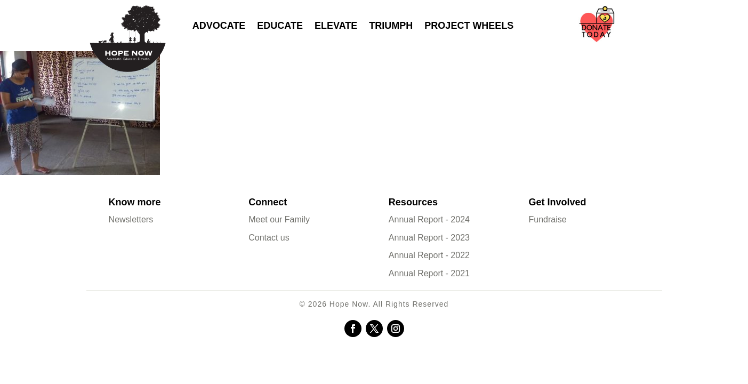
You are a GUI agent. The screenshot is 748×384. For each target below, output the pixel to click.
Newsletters (131, 219)
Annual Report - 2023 (429, 237)
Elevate (336, 25)
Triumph (391, 25)
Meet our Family (279, 219)
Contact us (268, 237)
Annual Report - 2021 (429, 273)
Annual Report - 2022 (429, 255)
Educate (280, 25)
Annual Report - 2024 (429, 219)
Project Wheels (468, 25)
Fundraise (548, 219)
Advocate (219, 25)
